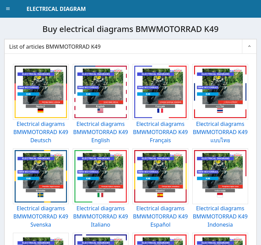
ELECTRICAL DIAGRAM (56, 9)
